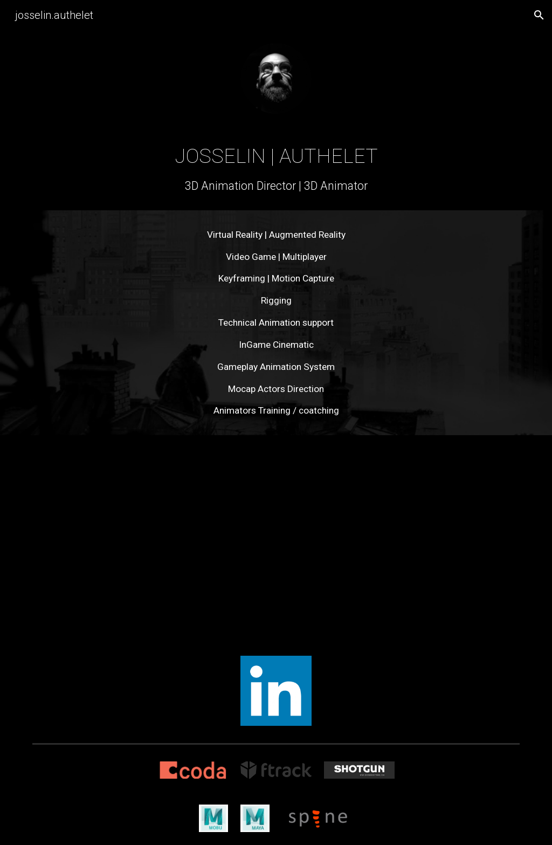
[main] (276, 168)
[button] (539, 15)
